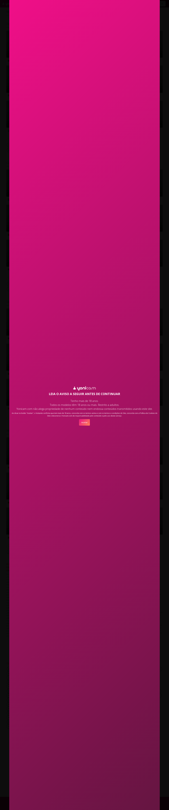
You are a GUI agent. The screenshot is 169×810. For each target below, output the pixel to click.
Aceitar (84, 422)
